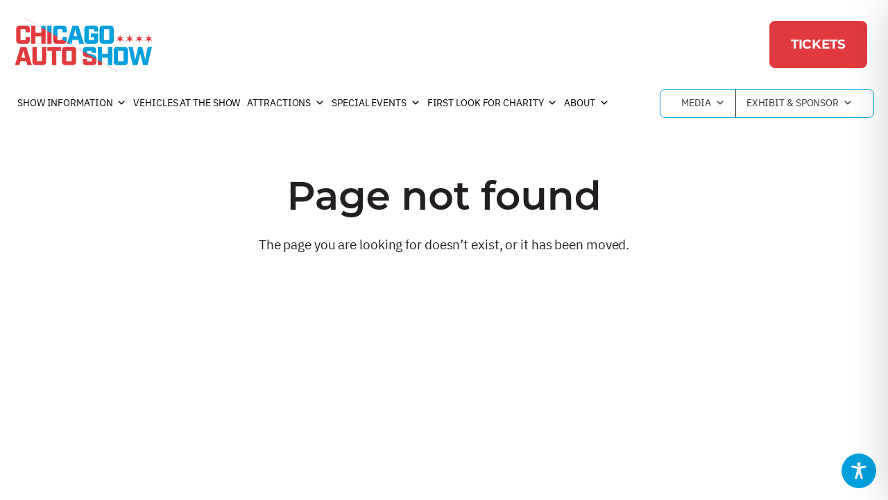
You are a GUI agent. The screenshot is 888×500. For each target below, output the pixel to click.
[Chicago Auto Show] (83, 44)
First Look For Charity (492, 103)
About (586, 103)
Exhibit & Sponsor (799, 103)
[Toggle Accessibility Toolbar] (859, 471)
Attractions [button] (286, 103)
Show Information (71, 103)
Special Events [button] (376, 103)
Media (702, 103)
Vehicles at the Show (186, 103)
